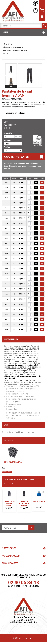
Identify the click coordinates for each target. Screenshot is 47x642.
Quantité (8, 133)
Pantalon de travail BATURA (9, 502)
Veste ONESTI (39, 501)
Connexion (35, 10)
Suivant (11, 86)
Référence (6, 99)
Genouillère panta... (13, 462)
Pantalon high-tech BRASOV (24, 502)
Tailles (7, 147)
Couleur (8, 140)
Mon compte (10, 563)
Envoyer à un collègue (15, 113)
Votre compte (35, 3)
